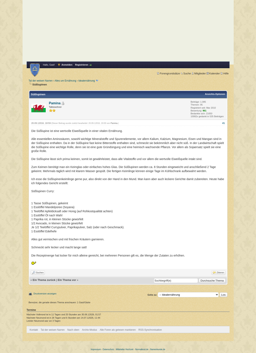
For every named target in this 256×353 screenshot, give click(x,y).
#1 (223, 123)
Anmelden (66, 65)
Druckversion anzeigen (45, 293)
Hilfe (225, 73)
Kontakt (34, 329)
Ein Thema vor (67, 279)
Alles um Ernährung (65, 80)
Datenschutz (108, 349)
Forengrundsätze (168, 73)
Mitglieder (199, 73)
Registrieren (81, 65)
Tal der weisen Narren (41, 80)
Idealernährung (86, 80)
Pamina (55, 103)
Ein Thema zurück (44, 279)
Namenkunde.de (157, 349)
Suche (186, 73)
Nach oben (73, 329)
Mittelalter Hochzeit (124, 349)
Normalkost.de (141, 349)
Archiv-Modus (89, 329)
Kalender (213, 73)
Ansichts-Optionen (215, 94)
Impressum (96, 349)
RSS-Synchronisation (150, 329)
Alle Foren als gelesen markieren (118, 329)
